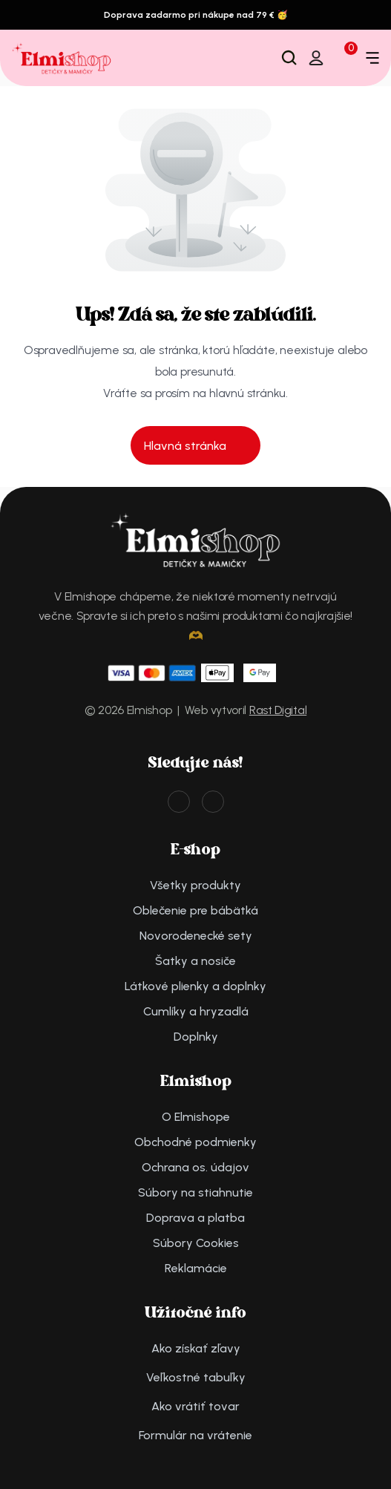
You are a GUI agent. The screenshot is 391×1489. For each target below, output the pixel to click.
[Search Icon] (289, 58)
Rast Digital (277, 710)
